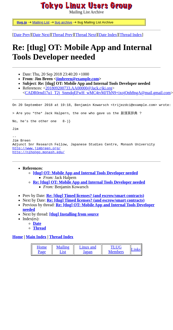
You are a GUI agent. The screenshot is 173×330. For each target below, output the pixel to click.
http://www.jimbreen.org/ (36, 156)
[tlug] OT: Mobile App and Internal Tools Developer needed (85, 183)
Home (17, 247)
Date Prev (22, 34)
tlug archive (63, 22)
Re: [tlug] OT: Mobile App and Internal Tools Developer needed (89, 192)
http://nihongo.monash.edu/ (38, 161)
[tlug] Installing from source (74, 224)
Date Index (108, 34)
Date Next (41, 34)
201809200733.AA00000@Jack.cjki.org (79, 88)
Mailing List (40, 22)
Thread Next (85, 34)
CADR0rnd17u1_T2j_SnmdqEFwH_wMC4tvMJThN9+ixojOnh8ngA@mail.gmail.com (98, 92)
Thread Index (131, 34)
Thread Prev (62, 34)
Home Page (42, 259)
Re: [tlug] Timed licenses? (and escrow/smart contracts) (95, 206)
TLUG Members (116, 259)
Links (136, 260)
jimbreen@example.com (77, 79)
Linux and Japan (87, 259)
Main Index (36, 247)
